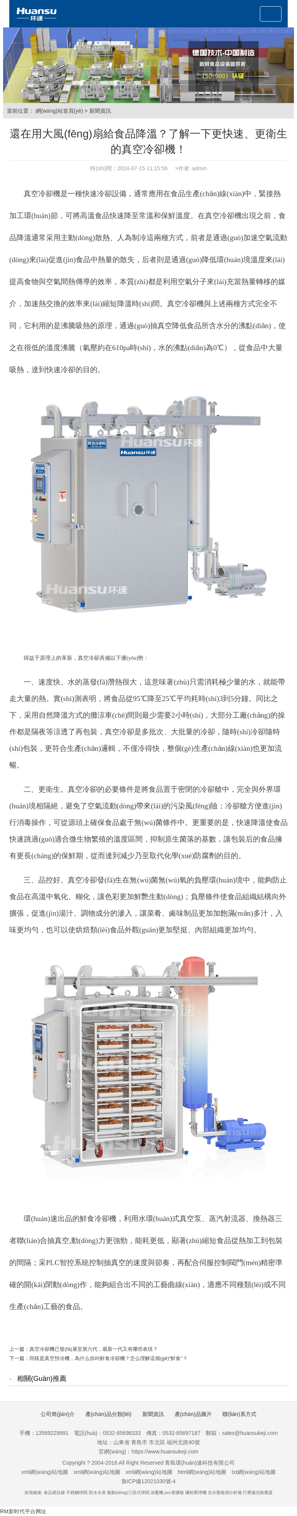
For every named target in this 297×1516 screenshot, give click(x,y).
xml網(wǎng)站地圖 (44, 1472)
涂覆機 (156, 1492)
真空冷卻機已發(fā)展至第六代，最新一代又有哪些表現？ (93, 1349)
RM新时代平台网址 (23, 1511)
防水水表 (97, 1492)
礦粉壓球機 (196, 1492)
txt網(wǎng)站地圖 (254, 1472)
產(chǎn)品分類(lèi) (108, 1414)
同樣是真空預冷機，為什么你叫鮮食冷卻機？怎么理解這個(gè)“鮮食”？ (108, 1358)
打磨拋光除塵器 (258, 1492)
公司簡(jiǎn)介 (57, 1414)
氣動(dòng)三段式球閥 (128, 1492)
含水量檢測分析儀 (225, 1492)
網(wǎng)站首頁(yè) (59, 111)
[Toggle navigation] (271, 14)
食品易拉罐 (54, 1492)
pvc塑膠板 (174, 1492)
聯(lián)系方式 (239, 1414)
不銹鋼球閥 (76, 1492)
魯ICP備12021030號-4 (148, 1481)
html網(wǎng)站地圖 (202, 1472)
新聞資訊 (100, 111)
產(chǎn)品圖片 (193, 1414)
